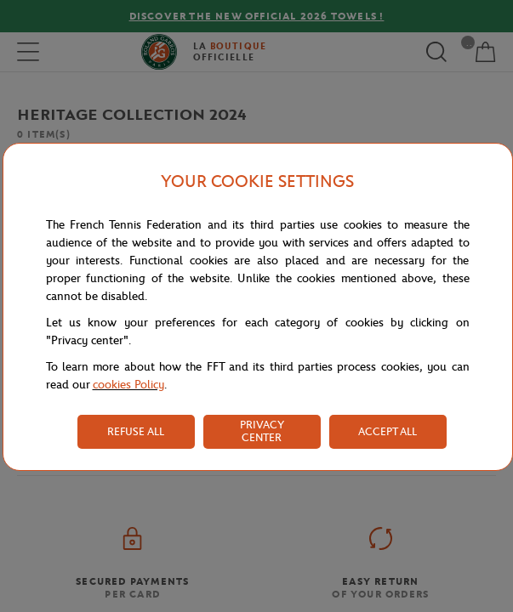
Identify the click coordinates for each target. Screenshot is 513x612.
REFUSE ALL (135, 431)
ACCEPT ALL (387, 431)
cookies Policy (128, 384)
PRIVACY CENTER (262, 431)
